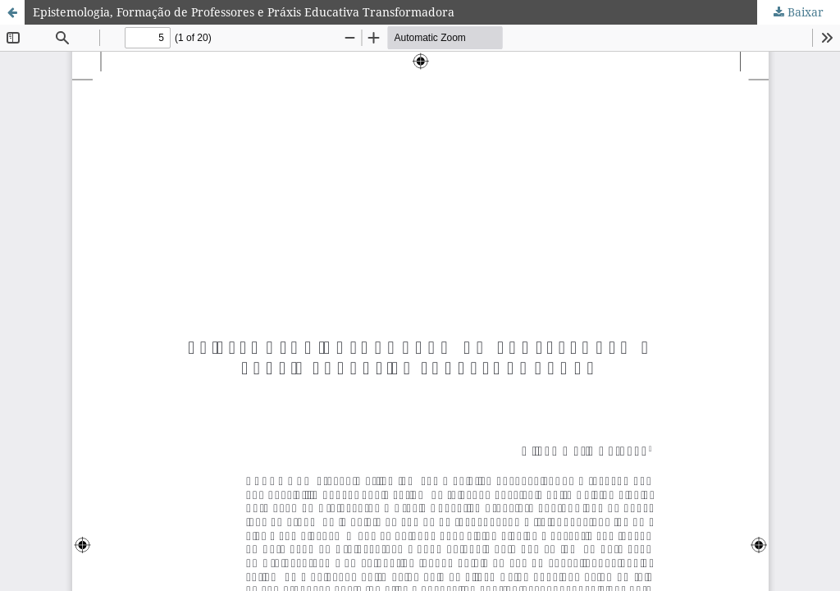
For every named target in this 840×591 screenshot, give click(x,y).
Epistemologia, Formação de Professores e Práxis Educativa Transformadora (243, 12)
